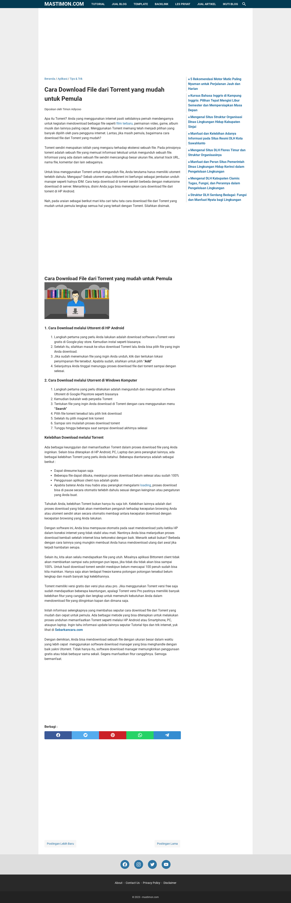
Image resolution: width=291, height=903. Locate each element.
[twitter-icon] (152, 864)
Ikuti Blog (230, 4)
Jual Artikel (206, 4)
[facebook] (58, 735)
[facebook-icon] (124, 864)
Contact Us (133, 882)
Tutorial (98, 4)
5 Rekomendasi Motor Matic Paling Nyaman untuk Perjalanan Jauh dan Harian (214, 84)
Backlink (161, 4)
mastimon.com (64, 4)
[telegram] (167, 735)
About (118, 882)
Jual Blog (119, 4)
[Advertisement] (145, 42)
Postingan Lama (167, 843)
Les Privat (182, 4)
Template (141, 4)
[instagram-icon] (138, 864)
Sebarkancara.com (69, 630)
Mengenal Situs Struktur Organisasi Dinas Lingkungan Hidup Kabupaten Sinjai (215, 122)
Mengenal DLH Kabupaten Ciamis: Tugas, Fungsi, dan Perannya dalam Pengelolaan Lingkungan (214, 183)
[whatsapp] (140, 735)
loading (145, 485)
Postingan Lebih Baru (60, 843)
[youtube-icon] (166, 864)
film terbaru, (124, 123)
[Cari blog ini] (244, 4)
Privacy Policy (151, 882)
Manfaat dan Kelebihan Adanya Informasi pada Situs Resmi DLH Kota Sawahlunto (215, 138)
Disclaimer (169, 882)
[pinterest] (112, 735)
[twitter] (85, 735)
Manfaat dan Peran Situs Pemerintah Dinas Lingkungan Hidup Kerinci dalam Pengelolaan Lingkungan (216, 166)
